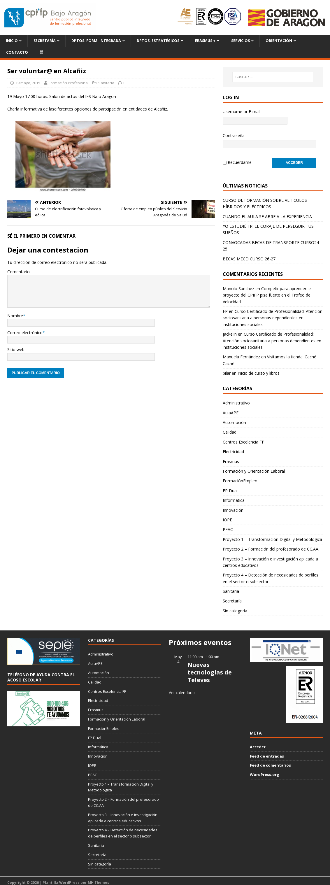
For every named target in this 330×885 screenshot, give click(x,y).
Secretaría (45, 40)
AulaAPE (230, 409)
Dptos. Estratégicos (158, 40)
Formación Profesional (69, 82)
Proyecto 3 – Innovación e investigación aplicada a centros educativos (270, 559)
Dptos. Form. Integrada (96, 40)
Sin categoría (235, 607)
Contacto (17, 52)
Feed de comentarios (270, 761)
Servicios (240, 40)
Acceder (258, 743)
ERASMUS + (205, 40)
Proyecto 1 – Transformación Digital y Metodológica (272, 536)
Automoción (234, 419)
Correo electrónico (25, 332)
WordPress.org (264, 771)
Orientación (279, 40)
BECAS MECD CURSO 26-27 (249, 255)
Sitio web (15, 349)
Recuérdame (240, 160)
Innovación (233, 506)
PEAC (228, 526)
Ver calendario (182, 689)
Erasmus (231, 458)
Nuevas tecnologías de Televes (209, 668)
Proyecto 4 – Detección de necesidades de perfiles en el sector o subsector (270, 575)
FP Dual (230, 487)
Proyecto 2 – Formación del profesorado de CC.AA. (271, 545)
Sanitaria (106, 82)
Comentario (18, 271)
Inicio (12, 40)
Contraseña (234, 135)
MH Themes (98, 879)
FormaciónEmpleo (240, 477)
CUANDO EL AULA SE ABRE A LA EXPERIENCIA (267, 213)
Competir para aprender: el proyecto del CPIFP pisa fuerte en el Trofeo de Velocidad (267, 291)
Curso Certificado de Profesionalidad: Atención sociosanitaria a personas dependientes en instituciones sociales (272, 314)
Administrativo (236, 399)
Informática (234, 497)
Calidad (229, 428)
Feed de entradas (267, 752)
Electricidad (233, 448)
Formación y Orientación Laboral (254, 467)
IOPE (227, 516)
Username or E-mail (241, 111)
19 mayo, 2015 (27, 82)
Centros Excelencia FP (243, 438)
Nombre (15, 315)
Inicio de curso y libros (259, 369)
